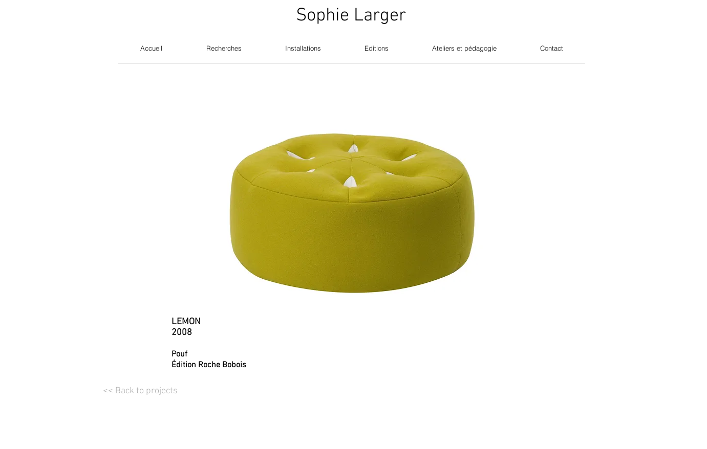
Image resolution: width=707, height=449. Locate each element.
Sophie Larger (351, 16)
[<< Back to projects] (140, 390)
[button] (353, 187)
